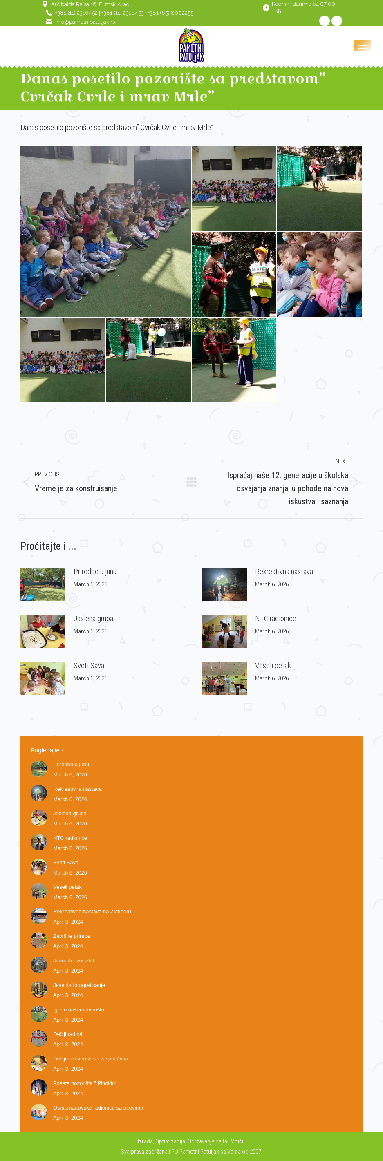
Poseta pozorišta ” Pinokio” (84, 1083)
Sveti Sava (89, 665)
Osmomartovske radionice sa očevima (98, 1108)
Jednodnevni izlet (73, 960)
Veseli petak (273, 665)
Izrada (145, 1141)
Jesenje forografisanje (79, 985)
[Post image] (42, 584)
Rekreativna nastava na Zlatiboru (92, 911)
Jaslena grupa (93, 618)
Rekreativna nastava (284, 571)
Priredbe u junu (95, 571)
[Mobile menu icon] (362, 45)
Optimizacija (170, 1141)
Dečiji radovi (67, 1034)
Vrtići (237, 1141)
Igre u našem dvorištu (78, 1010)
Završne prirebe (71, 936)
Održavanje (201, 1141)
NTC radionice (275, 618)
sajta (221, 1141)
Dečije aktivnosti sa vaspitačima (90, 1059)
